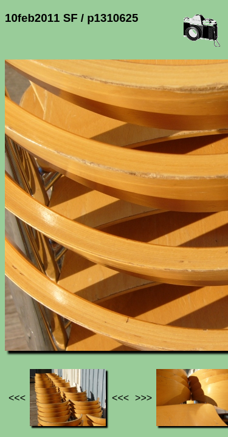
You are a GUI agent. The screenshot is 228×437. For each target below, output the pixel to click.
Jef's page (27, 316)
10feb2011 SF (126, 316)
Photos (72, 316)
